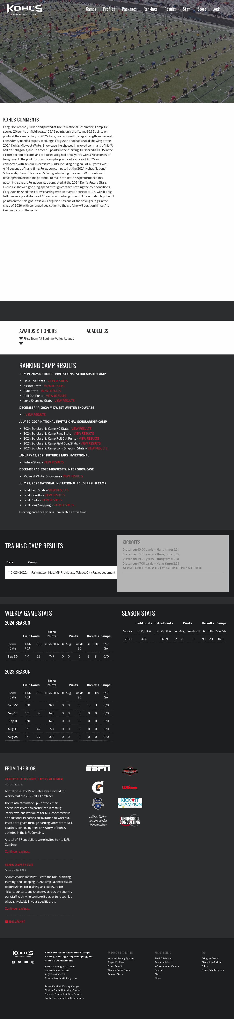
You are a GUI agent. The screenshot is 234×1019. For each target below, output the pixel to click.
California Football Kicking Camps (64, 997)
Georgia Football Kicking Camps (63, 993)
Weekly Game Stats (119, 969)
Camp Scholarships (213, 969)
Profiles (109, 9)
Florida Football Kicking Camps (62, 989)
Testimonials (162, 961)
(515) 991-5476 (56, 974)
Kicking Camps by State (19, 864)
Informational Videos (167, 965)
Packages (129, 9)
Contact (159, 969)
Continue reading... (17, 851)
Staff (187, 9)
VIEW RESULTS (58, 381)
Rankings (151, 9)
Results (170, 9)
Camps (91, 9)
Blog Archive (15, 921)
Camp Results (116, 965)
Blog (157, 973)
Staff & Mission (163, 957)
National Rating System (121, 957)
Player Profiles (116, 961)
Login (216, 9)
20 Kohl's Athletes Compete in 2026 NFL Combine (34, 778)
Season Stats (115, 973)
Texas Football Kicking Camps (62, 985)
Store (202, 9)
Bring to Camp (210, 957)
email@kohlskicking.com (62, 977)
